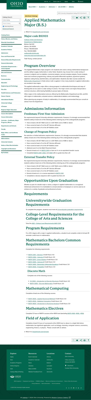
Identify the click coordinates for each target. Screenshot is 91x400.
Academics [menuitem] (42, 7)
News (30, 363)
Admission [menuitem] (52, 7)
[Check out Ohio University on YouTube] (74, 389)
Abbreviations (5, 138)
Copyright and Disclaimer (8, 149)
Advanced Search (8, 29)
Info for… (47, 1)
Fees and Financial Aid (7, 56)
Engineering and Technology (9, 86)
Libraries (30, 366)
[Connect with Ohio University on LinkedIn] (71, 389)
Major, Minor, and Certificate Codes (9, 134)
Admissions (4, 53)
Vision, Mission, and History (9, 39)
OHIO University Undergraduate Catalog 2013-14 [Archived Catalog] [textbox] (73, 13)
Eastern (49, 363)
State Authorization (46, 383)
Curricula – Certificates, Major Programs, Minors (10, 121)
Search (80, 1)
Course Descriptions (7, 114)
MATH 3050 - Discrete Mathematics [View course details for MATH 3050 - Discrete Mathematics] (41, 284)
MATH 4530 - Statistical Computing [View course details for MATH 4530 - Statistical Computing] (39, 301)
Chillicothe (50, 360)
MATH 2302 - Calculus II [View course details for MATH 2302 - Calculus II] (36, 257)
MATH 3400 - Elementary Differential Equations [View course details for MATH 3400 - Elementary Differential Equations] (43, 264)
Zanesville (49, 372)
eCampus (4, 106)
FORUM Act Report (40, 381)
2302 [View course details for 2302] (44, 153)
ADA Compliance (17, 381)
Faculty (3, 129)
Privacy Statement (36, 383)
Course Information (6, 117)
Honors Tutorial (5, 96)
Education (4, 83)
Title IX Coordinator (56, 383)
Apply (66, 1)
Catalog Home (5, 35)
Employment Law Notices (28, 381)
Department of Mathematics (33, 42)
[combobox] (73, 13)
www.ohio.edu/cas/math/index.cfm (35, 55)
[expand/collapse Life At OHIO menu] (67, 7)
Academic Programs (15, 363)
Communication (5, 79)
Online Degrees (14, 366)
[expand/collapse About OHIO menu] (37, 7)
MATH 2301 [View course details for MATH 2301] (45, 150)
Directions (70, 365)
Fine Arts (3, 89)
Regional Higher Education (9, 110)
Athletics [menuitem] (71, 7)
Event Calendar (32, 357)
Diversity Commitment (7, 42)
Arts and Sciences (6, 72)
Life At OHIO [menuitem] (62, 7)
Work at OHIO (32, 369)
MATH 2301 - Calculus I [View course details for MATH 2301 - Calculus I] (35, 255)
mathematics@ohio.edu (31, 53)
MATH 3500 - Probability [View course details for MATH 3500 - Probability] (36, 267)
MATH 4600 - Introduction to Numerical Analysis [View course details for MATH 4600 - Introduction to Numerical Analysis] (43, 304)
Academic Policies (6, 50)
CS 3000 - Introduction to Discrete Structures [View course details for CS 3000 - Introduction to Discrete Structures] (44, 281)
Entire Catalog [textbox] (6, 20)
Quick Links (57, 1)
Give (73, 1)
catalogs (25, 398)
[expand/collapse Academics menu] (47, 7)
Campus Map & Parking (16, 372)
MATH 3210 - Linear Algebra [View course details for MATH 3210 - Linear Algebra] (37, 260)
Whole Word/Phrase (9, 26)
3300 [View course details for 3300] (51, 153)
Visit (11, 369)
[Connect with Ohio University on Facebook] (66, 389)
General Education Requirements (11, 60)
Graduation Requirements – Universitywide (9, 68)
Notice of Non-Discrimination (9, 145)
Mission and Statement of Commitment (54, 381)
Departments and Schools (8, 126)
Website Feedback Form (35, 372)
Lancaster (49, 366)
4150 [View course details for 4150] (81, 313)
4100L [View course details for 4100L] (78, 313)
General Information (7, 63)
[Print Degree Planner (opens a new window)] (73, 17)
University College (6, 103)
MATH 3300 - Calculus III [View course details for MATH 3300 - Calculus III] (36, 262)
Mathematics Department (32, 81)
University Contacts (7, 142)
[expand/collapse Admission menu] (56, 7)
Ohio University (17, 387)
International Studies (7, 99)
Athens (49, 357)
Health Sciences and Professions (10, 93)
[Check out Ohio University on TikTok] (79, 389)
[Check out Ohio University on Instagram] (69, 389)
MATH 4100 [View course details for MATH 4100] (71, 313)
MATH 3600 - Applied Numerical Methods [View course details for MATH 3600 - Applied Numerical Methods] (41, 299)
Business (4, 76)
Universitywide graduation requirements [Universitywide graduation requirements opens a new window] (70, 209)
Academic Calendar (7, 46)
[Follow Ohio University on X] (76, 389)
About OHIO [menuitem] (32, 7)
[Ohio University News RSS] (81, 389)
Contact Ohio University (72, 368)
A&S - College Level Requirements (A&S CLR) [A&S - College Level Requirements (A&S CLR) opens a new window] (46, 223)
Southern (49, 369)
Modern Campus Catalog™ (60, 398)
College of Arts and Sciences (33, 40)
